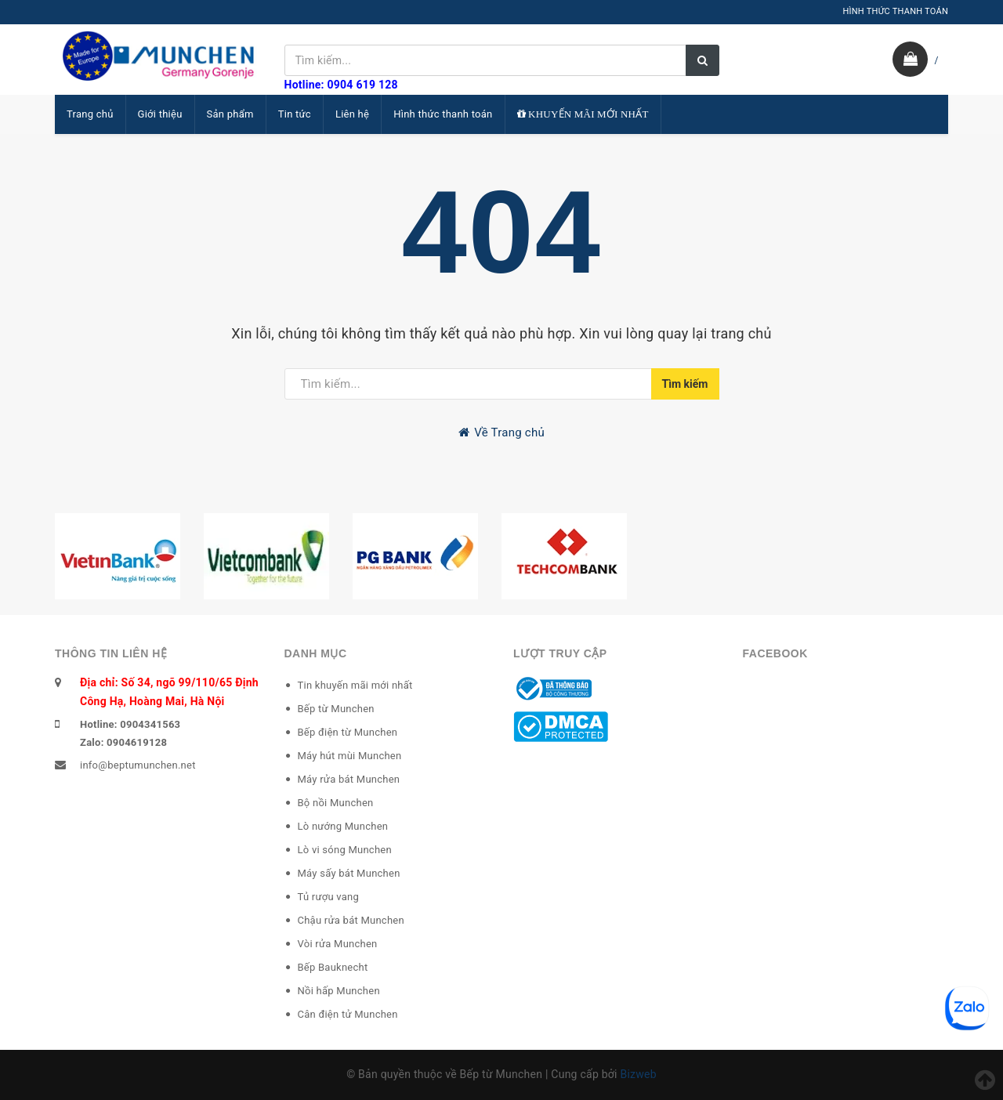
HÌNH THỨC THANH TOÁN (895, 11)
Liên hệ (352, 114)
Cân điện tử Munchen (348, 1014)
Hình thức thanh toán (442, 114)
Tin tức (294, 114)
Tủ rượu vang (329, 897)
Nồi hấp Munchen (339, 991)
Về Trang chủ (501, 432)
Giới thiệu (160, 114)
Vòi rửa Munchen (338, 944)
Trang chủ (90, 114)
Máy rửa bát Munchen (349, 779)
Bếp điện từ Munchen (348, 732)
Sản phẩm (230, 114)
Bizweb (638, 1074)
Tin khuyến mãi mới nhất (355, 685)
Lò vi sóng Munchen (345, 850)
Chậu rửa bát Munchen (351, 920)
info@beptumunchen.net (138, 765)
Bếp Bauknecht (333, 967)
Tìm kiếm (685, 384)
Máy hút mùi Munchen (350, 756)
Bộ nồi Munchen (336, 803)
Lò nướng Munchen (343, 826)
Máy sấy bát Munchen (349, 873)
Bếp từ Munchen (336, 709)
